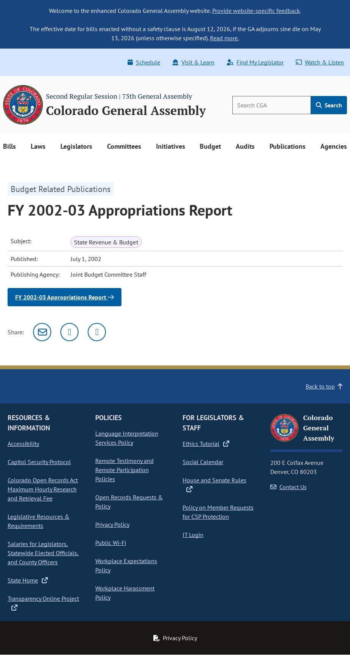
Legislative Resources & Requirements (38, 521)
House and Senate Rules (214, 484)
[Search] (271, 105)
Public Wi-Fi (110, 542)
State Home (28, 580)
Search (329, 105)
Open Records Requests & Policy (129, 501)
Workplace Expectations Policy (126, 565)
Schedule (144, 62)
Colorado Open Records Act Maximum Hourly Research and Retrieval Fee (43, 489)
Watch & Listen (320, 62)
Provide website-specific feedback (256, 10)
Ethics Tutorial (206, 443)
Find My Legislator (255, 62)
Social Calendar (203, 462)
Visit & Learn (193, 62)
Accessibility (23, 443)
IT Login (193, 534)
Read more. (224, 38)
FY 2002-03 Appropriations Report (64, 297)
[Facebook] (97, 332)
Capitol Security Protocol (39, 462)
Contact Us (288, 486)
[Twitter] (69, 332)
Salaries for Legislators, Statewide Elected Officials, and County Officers (43, 553)
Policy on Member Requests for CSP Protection (218, 512)
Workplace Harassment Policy (125, 592)
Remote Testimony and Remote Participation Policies (124, 470)
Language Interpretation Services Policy (126, 438)
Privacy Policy (112, 524)
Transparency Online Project (43, 603)
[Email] (42, 332)
